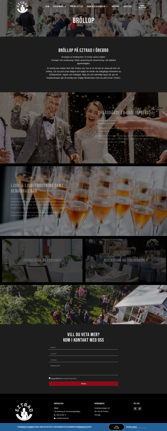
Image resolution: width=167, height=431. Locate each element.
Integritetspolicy (131, 427)
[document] (83, 215)
